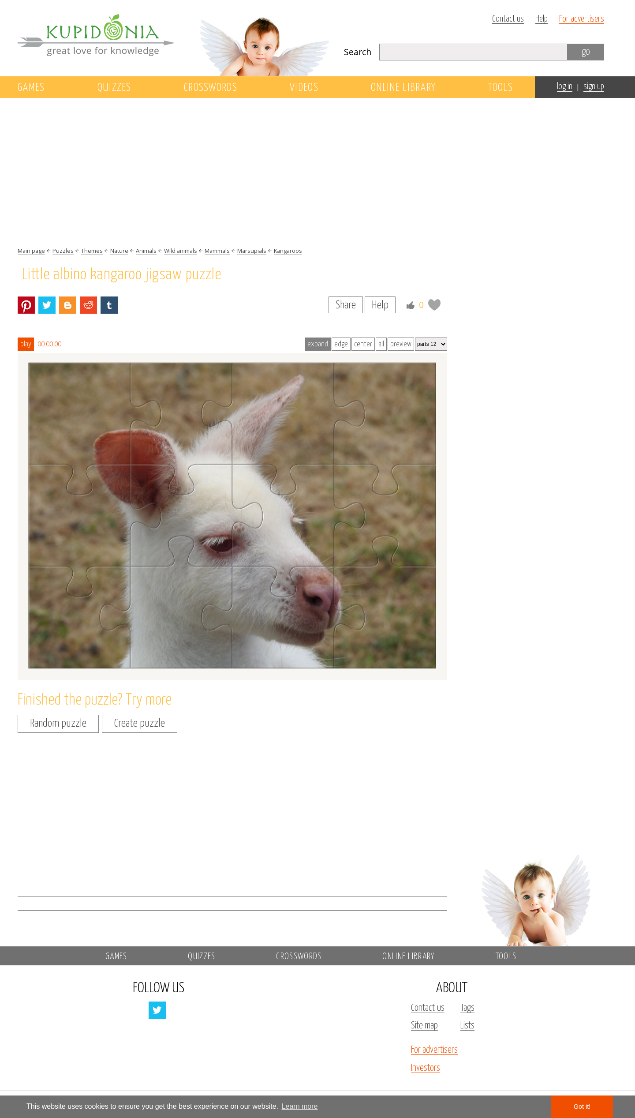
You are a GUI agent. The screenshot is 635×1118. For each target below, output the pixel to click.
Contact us (508, 19)
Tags (467, 1008)
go (586, 52)
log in (564, 87)
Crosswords (210, 88)
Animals (146, 251)
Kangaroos (288, 251)
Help (541, 19)
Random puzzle (58, 723)
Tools (500, 88)
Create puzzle (139, 723)
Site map (424, 1025)
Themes (92, 251)
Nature (119, 251)
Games (31, 88)
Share (346, 305)
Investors (425, 1068)
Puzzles (63, 251)
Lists (467, 1025)
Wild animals (180, 251)
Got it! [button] (582, 1106)
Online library (403, 88)
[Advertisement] (535, 250)
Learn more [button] (300, 1106)
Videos (304, 88)
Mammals (217, 251)
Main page (31, 251)
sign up (593, 87)
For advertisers (581, 19)
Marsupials (251, 251)
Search (357, 52)
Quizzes (114, 88)
